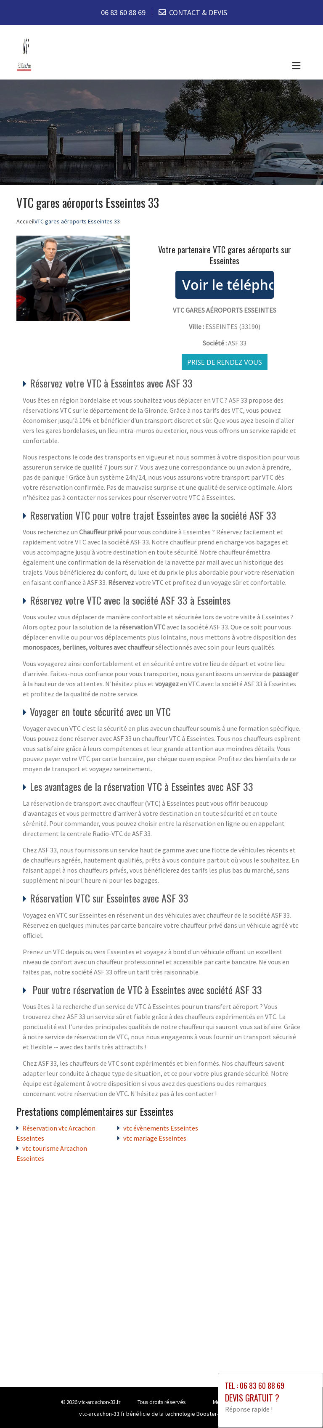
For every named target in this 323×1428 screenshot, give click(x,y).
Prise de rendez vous (224, 362)
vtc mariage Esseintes (154, 1138)
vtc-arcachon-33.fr (99, 1402)
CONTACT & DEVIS (198, 12)
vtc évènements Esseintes (160, 1128)
